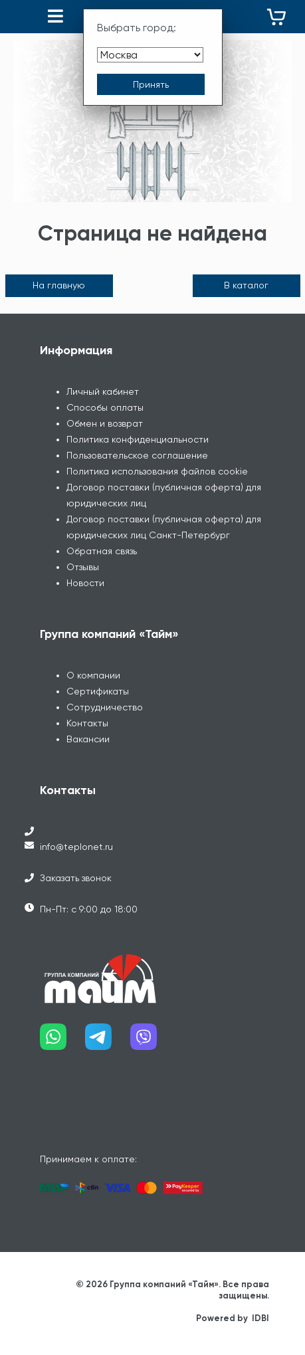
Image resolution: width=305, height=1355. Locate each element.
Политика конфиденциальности (137, 439)
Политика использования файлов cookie (157, 471)
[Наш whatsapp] (62, 1041)
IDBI (260, 1318)
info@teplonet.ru (76, 846)
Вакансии (88, 739)
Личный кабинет (102, 391)
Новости (85, 582)
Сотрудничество (104, 707)
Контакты (87, 723)
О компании (93, 675)
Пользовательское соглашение (137, 455)
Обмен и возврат (104, 423)
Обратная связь (101, 551)
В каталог (246, 285)
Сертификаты (97, 691)
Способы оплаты (105, 407)
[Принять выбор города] (151, 84)
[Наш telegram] (107, 1041)
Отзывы (82, 567)
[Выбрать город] (150, 54)
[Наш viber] (152, 1041)
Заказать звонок (76, 878)
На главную (59, 285)
